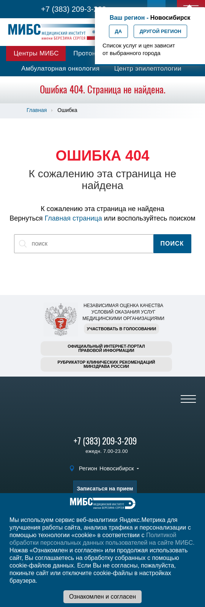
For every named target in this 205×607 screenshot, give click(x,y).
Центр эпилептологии (147, 68)
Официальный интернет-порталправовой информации (106, 348)
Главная (37, 110)
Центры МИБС (36, 53)
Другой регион (160, 31)
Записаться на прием (105, 489)
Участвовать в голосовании (121, 328)
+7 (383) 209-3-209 (73, 9)
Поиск (172, 243)
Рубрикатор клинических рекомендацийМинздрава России (106, 364)
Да (118, 31)
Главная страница (73, 218)
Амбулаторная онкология (60, 68)
